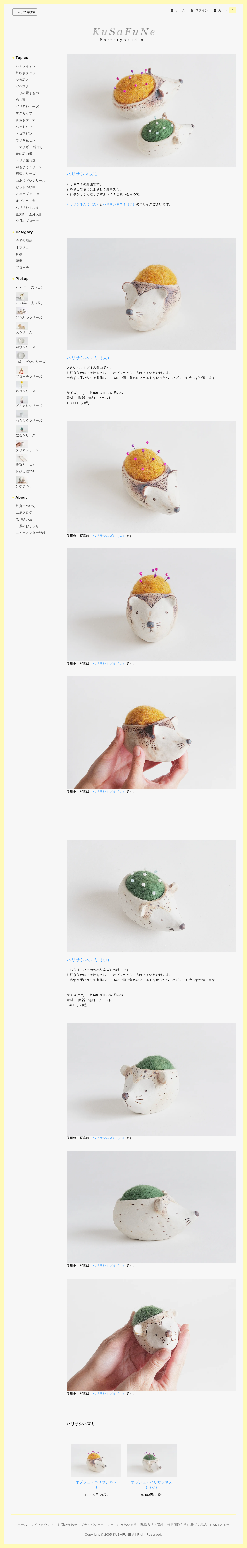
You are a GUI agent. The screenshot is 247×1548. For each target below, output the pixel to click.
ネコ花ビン (24, 133)
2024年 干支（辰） (30, 303)
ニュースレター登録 (31, 533)
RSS (213, 1524)
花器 (19, 260)
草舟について (26, 506)
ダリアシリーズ (27, 106)
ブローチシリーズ (29, 376)
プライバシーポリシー (97, 1524)
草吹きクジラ (26, 73)
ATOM (225, 1524)
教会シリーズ (26, 435)
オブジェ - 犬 (26, 200)
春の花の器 (24, 154)
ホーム (180, 10)
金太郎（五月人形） (31, 214)
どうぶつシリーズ (29, 317)
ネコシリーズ (26, 391)
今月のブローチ (27, 221)
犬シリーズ (24, 332)
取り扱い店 (24, 519)
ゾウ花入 (22, 86)
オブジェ (22, 247)
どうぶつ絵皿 (26, 187)
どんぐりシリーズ (29, 406)
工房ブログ (24, 512)
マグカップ (24, 113)
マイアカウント (42, 1524)
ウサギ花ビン (26, 140)
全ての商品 (24, 240)
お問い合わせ (67, 1524)
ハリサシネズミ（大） (83, 204)
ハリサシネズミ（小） (119, 204)
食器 (19, 254)
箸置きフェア (26, 120)
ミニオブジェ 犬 (28, 194)
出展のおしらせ (27, 526)
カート (227, 10)
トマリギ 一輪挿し (29, 147)
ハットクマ (24, 126)
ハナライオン (26, 66)
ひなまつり (24, 486)
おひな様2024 (26, 471)
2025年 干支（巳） (30, 287)
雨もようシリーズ (29, 167)
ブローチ (22, 267)
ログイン (201, 10)
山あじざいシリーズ (31, 180)
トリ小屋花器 (26, 160)
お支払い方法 (127, 1524)
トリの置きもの (27, 93)
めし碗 (21, 100)
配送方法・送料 (152, 1524)
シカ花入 (22, 80)
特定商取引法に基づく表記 (187, 1524)
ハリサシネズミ (27, 207)
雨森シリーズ (26, 174)
